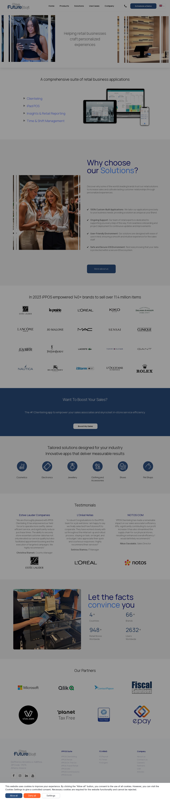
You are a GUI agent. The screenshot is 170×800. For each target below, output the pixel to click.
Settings (51, 795)
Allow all (14, 795)
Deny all (32, 795)
